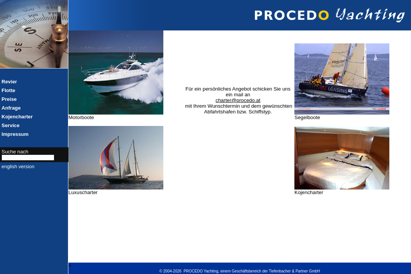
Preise (9, 99)
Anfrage (11, 108)
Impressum (15, 134)
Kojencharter (17, 116)
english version (18, 166)
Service (10, 125)
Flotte (8, 90)
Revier (9, 81)
